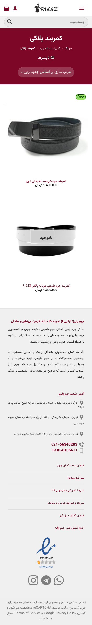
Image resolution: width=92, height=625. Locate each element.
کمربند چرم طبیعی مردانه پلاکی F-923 (46, 286)
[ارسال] (9, 22)
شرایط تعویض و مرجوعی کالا (67, 490)
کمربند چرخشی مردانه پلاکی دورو (46, 181)
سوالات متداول (75, 478)
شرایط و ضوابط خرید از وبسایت (66, 503)
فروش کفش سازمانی (72, 515)
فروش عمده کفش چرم (70, 465)
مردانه (68, 48)
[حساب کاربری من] (15, 8)
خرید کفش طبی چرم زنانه (69, 528)
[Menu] (81, 8)
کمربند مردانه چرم (50, 48)
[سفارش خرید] (46, 72)
